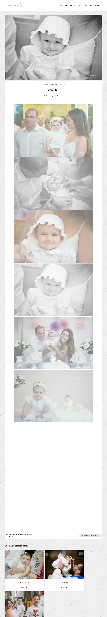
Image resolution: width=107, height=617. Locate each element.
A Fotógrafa (88, 5)
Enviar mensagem (85, 599)
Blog (80, 5)
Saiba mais (27, 611)
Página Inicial (63, 5)
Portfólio (72, 5)
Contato (97, 5)
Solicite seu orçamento (90, 535)
